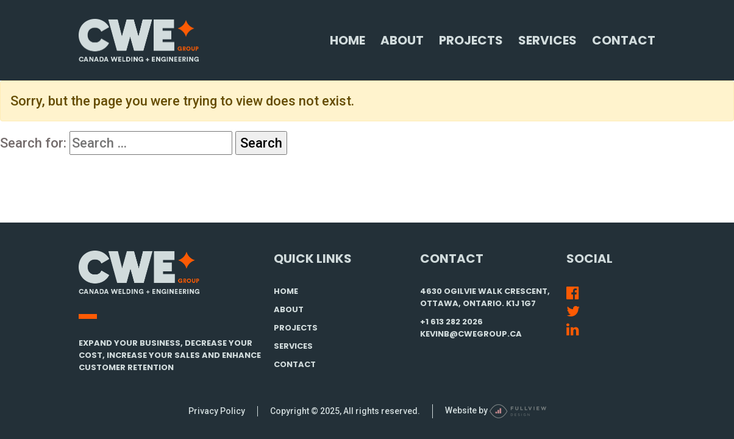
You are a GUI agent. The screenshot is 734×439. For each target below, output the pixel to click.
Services (547, 40)
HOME (286, 291)
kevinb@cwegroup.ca (471, 334)
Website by (495, 410)
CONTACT (295, 364)
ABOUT (289, 309)
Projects (471, 40)
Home (347, 40)
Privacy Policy (216, 411)
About (402, 40)
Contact (623, 40)
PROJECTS (296, 328)
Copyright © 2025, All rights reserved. (345, 411)
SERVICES (293, 346)
